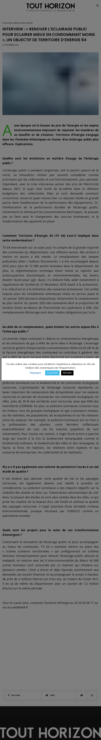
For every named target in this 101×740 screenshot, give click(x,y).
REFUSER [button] (67, 372)
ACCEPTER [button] (52, 372)
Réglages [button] (35, 372)
